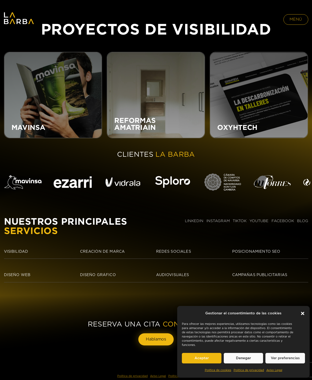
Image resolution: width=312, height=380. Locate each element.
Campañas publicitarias (259, 275)
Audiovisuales (172, 275)
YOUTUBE (259, 221)
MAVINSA (28, 127)
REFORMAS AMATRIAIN (135, 124)
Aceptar (202, 358)
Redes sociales (173, 251)
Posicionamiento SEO (256, 251)
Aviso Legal (274, 370)
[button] (302, 313)
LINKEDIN (194, 221)
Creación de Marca (102, 251)
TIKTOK (239, 221)
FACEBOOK (283, 221)
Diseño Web (17, 275)
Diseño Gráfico (98, 275)
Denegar (243, 358)
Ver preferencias (285, 358)
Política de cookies (218, 370)
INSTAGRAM (218, 221)
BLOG (302, 221)
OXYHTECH (237, 127)
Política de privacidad (249, 370)
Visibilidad (16, 251)
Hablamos (156, 339)
